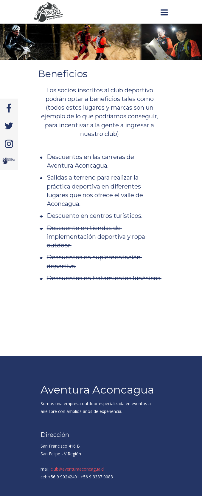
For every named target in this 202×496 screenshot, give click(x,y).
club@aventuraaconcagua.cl (77, 469)
